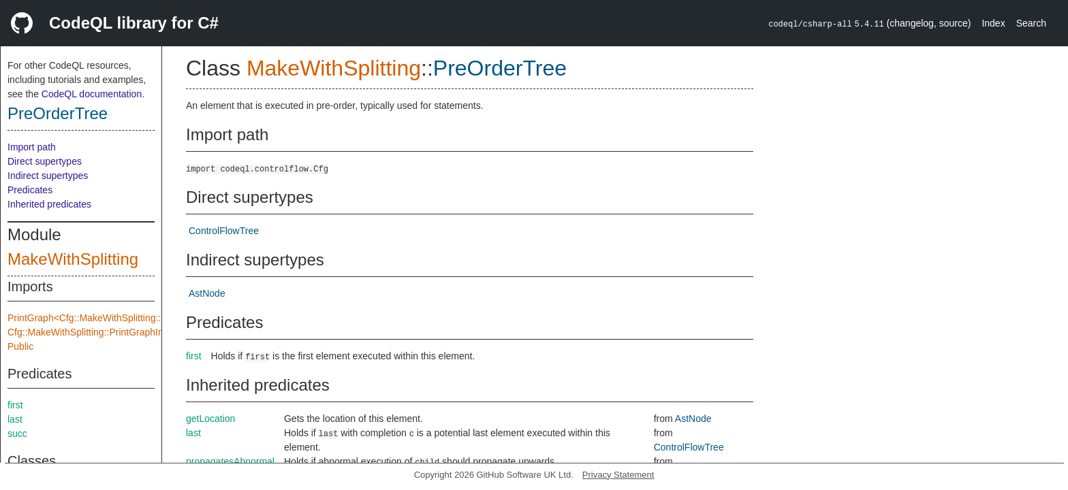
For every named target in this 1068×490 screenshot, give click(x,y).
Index (993, 23)
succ (17, 433)
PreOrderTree (57, 113)
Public (20, 346)
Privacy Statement (618, 475)
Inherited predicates (49, 204)
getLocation (210, 418)
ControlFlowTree (224, 230)
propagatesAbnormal (230, 461)
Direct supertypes (44, 161)
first (15, 404)
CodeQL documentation (92, 93)
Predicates (29, 189)
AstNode (207, 293)
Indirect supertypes (47, 175)
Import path (31, 147)
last (14, 419)
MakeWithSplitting (72, 259)
